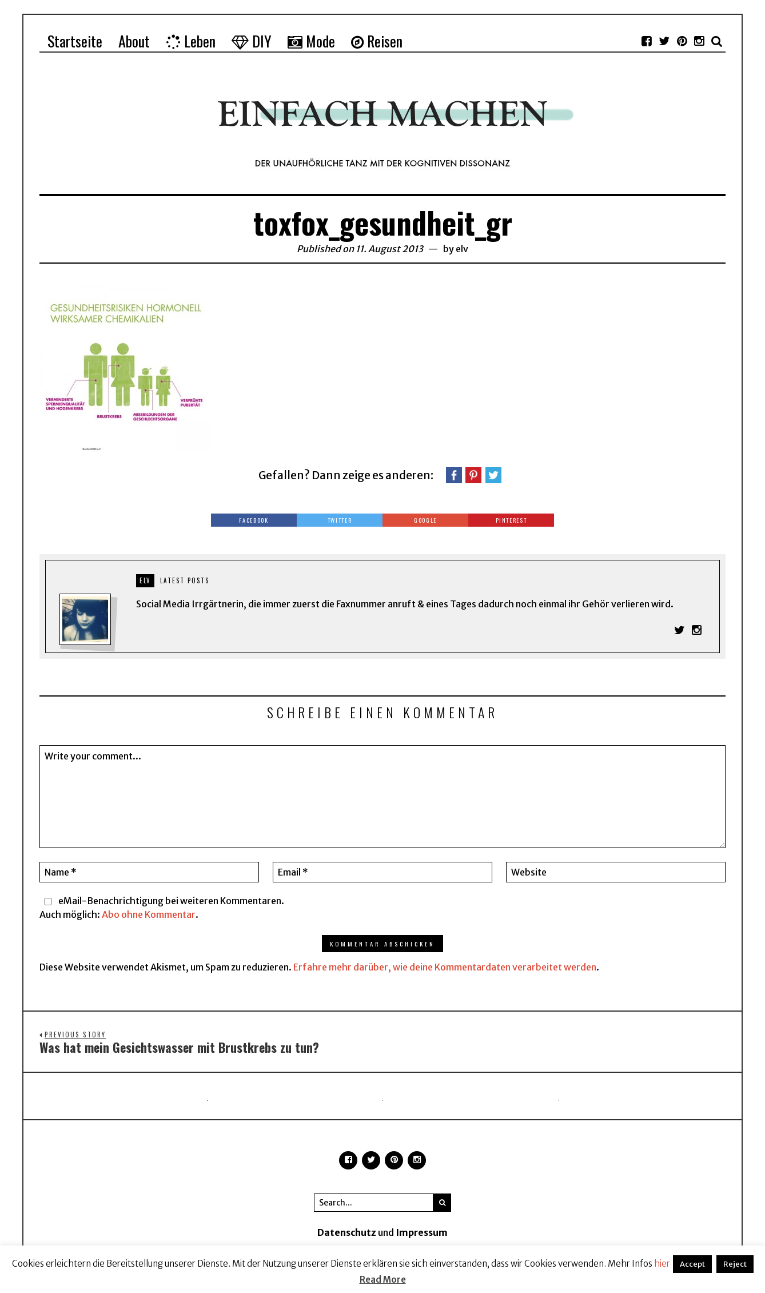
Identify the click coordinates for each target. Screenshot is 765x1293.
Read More (383, 1279)
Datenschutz (346, 1233)
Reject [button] (735, 1264)
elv (462, 248)
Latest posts (184, 580)
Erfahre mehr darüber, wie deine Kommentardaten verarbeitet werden (444, 967)
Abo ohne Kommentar (149, 915)
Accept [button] (692, 1264)
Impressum (422, 1233)
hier (662, 1263)
